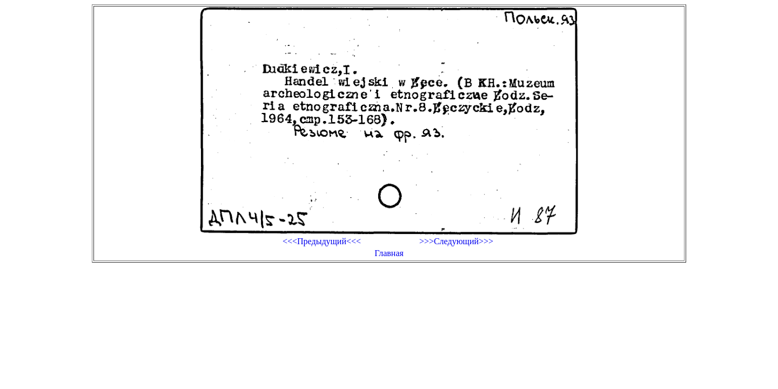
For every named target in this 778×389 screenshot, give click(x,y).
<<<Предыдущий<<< (322, 241)
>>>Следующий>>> (456, 241)
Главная (389, 253)
